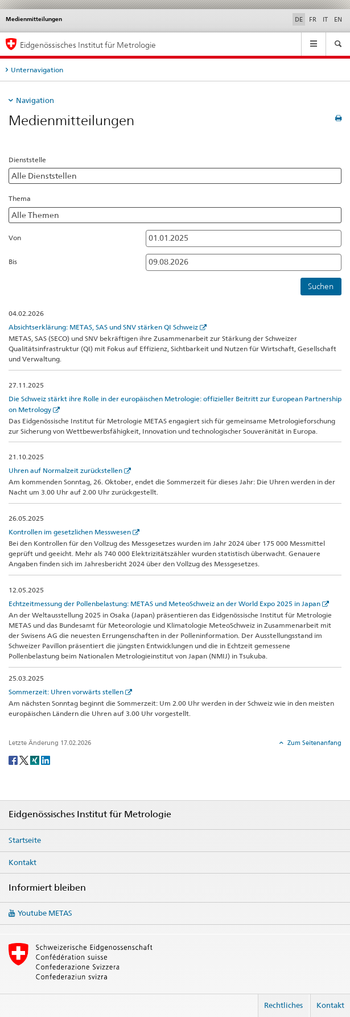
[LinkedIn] (45, 759)
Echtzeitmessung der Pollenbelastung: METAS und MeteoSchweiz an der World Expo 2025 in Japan (164, 603)
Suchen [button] (320, 286)
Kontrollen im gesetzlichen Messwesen (70, 532)
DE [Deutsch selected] (299, 19)
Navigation (35, 100)
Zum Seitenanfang (313, 743)
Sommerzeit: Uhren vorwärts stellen (66, 691)
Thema (20, 198)
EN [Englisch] (338, 19)
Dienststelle (27, 159)
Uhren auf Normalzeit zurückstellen (65, 470)
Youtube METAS (45, 912)
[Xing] (35, 759)
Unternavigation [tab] (37, 69)
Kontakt (22, 862)
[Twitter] (24, 759)
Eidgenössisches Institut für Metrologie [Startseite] (88, 45)
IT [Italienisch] (325, 19)
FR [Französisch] (312, 19)
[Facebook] (14, 759)
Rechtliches (283, 1005)
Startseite (25, 840)
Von (15, 237)
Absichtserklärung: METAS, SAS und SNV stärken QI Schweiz (103, 327)
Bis (13, 261)
